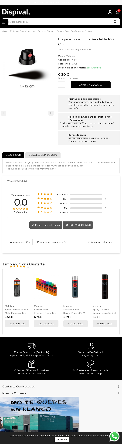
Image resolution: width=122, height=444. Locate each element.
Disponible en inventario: (72, 67)
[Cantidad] (61, 84)
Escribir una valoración (46, 226)
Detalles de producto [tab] (44, 155)
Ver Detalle (17, 324)
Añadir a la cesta (90, 84)
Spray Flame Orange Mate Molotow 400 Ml (16, 314)
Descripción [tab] (13, 155)
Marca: (62, 55)
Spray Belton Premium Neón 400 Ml (45, 314)
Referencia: (64, 63)
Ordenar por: (95, 242)
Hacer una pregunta (78, 225)
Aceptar (62, 439)
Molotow (70, 55)
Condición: (64, 59)
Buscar (115, 22)
